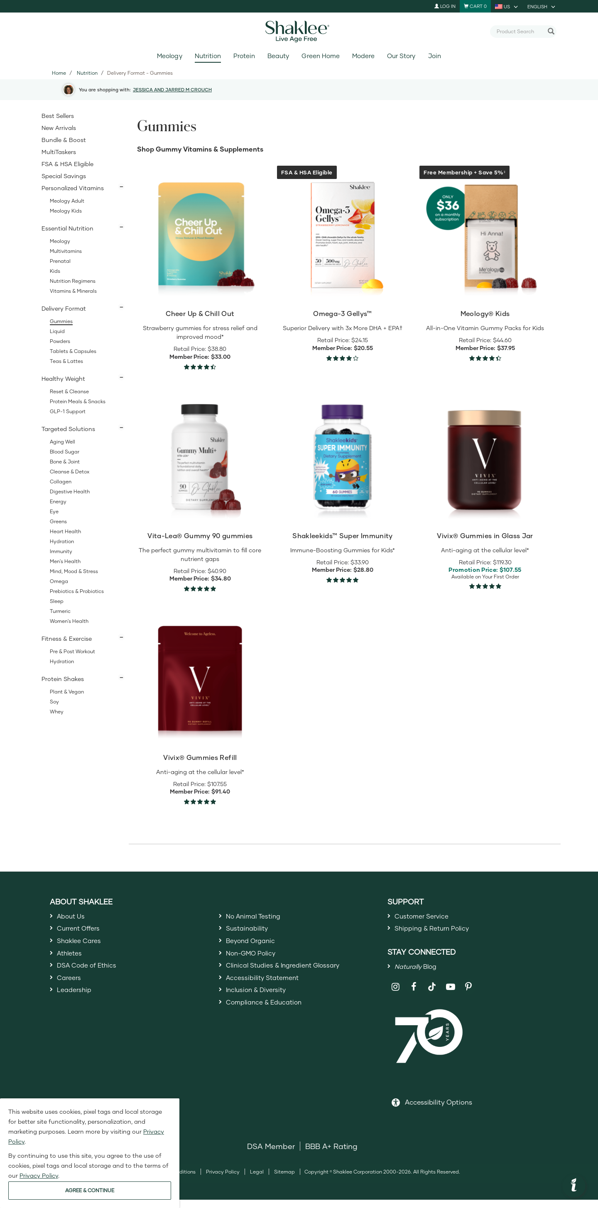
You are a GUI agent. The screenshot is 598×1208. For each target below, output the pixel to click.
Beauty (278, 55)
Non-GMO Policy (256, 962)
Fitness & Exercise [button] (67, 638)
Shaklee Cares (83, 947)
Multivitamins (66, 251)
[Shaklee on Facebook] (414, 995)
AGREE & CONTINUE (89, 1190)
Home (59, 73)
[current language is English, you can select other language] (542, 6)
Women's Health (69, 621)
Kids (55, 271)
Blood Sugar (64, 451)
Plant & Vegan (67, 692)
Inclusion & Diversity (261, 1007)
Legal (257, 1180)
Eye (54, 511)
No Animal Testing (259, 917)
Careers (71, 992)
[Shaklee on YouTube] (450, 995)
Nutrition (208, 55)
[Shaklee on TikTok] (432, 990)
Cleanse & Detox (69, 471)
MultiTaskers (59, 151)
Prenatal (60, 261)
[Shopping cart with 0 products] (475, 6)
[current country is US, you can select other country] (507, 6)
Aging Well (62, 442)
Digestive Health (70, 491)
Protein (244, 55)
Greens (58, 521)
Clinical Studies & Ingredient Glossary (293, 977)
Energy (58, 501)
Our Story (401, 55)
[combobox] (520, 31)
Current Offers (82, 932)
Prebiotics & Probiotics (77, 591)
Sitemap (284, 1180)
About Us (74, 917)
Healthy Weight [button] (63, 378)
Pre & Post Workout (72, 651)
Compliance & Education (271, 1022)
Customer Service (426, 917)
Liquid (57, 331)
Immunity (61, 551)
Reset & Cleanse (69, 391)
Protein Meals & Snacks (77, 401)
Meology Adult (67, 201)
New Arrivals (59, 127)
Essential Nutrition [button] (67, 228)
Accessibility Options (438, 1110)
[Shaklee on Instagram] (395, 995)
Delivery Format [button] (64, 308)
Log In (445, 6)
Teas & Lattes (66, 361)
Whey (57, 711)
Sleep (57, 601)
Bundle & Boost (64, 139)
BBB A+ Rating (331, 1154)
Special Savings (64, 175)
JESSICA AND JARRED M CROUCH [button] (172, 89)
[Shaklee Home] (299, 31)
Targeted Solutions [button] (68, 428)
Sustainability (250, 932)
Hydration (62, 541)
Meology (169, 55)
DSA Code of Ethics (92, 977)
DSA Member (271, 1154)
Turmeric (60, 611)
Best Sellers (58, 115)
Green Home (320, 55)
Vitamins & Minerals (73, 291)
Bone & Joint (65, 461)
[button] (574, 1186)
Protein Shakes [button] (63, 678)
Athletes (72, 962)
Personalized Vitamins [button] (73, 187)
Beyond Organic (255, 947)
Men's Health (65, 561)
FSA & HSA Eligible (67, 163)
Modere (363, 55)
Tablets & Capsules (73, 351)
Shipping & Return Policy (439, 932)
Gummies (61, 321)
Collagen (60, 481)
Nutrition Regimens (73, 281)
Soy (54, 701)
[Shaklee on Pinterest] (469, 995)
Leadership (77, 1007)
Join (434, 55)
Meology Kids (66, 211)
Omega (59, 581)
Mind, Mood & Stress (74, 571)
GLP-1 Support (68, 411)
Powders (60, 341)
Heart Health (65, 531)
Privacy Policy (223, 1180)
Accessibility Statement (268, 992)
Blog (420, 973)
